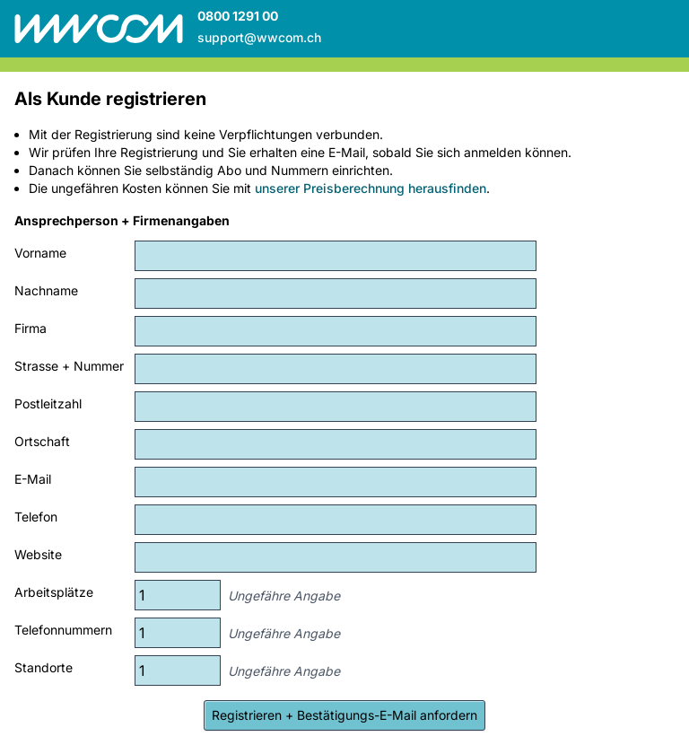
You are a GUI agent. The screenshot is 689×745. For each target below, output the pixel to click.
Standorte (43, 667)
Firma (30, 328)
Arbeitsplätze (53, 592)
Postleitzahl (48, 403)
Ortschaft (42, 441)
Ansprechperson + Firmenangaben (122, 220)
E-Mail (32, 478)
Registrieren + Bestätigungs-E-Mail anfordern (344, 715)
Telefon (35, 516)
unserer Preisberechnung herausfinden (370, 188)
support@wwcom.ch (259, 37)
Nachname (46, 290)
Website (38, 554)
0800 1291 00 (237, 15)
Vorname (40, 252)
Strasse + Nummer (69, 365)
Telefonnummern (63, 629)
